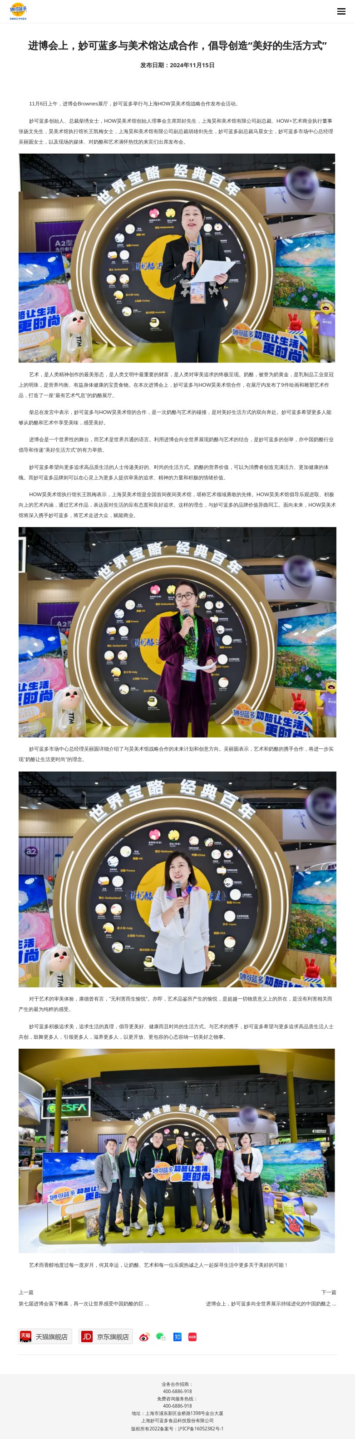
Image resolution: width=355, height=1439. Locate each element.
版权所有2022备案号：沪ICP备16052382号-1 (177, 1428)
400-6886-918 (177, 1391)
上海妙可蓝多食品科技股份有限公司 (177, 1420)
